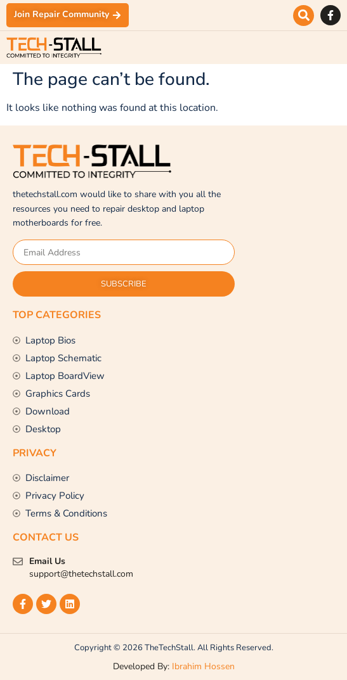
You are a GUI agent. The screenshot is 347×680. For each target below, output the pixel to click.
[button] (303, 15)
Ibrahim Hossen (203, 666)
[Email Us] (18, 561)
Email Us (47, 561)
